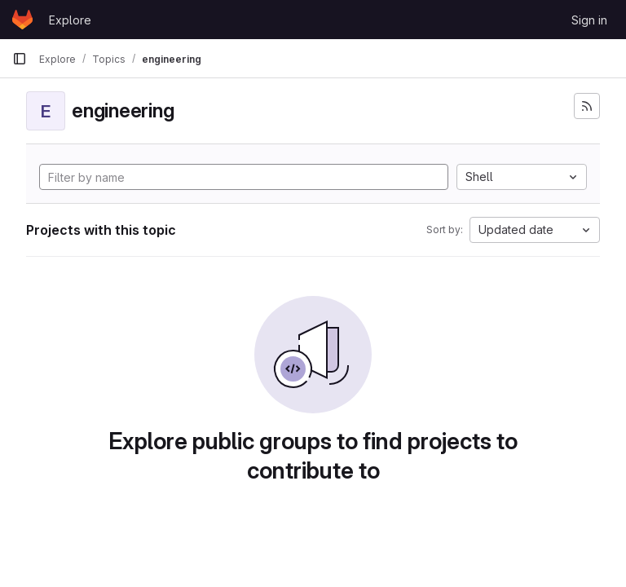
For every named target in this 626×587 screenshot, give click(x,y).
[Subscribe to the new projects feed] (587, 106)
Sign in (589, 20)
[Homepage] (22, 20)
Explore (70, 20)
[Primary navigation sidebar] (20, 59)
